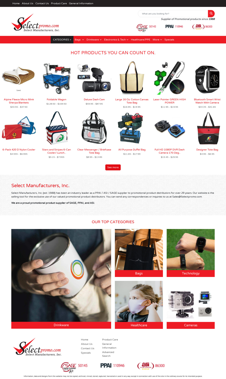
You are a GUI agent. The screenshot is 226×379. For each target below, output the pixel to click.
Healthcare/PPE (140, 39)
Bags (78, 39)
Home (16, 3)
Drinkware (92, 39)
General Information (81, 3)
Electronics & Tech (115, 39)
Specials (169, 39)
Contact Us (42, 3)
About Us (27, 3)
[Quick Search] (173, 13)
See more (113, 167)
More (156, 39)
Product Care (59, 3)
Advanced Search (108, 354)
